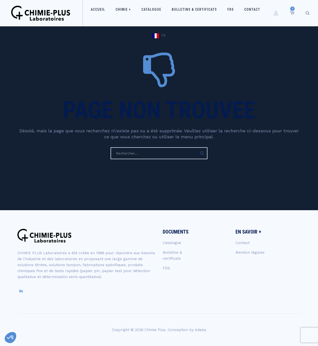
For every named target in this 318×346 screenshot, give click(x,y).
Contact (235, 13)
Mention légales (250, 252)
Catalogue (144, 13)
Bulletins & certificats (184, 13)
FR (262, 13)
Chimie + (119, 13)
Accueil (97, 13)
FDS (217, 13)
